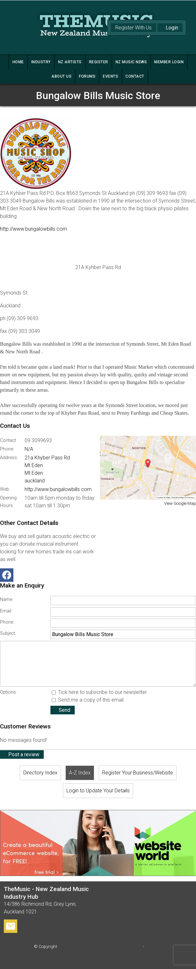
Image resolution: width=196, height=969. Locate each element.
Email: (6, 611)
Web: (5, 489)
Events (110, 76)
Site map (153, 946)
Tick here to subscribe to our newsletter (99, 692)
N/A (29, 449)
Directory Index (40, 773)
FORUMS (87, 76)
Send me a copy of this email (88, 700)
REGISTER (98, 62)
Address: (9, 457)
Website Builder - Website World (98, 959)
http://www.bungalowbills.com (33, 229)
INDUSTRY (41, 62)
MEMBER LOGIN (169, 62)
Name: (6, 599)
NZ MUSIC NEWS (131, 62)
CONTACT (134, 76)
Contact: (8, 440)
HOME (18, 62)
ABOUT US (61, 76)
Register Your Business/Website (137, 773)
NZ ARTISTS (70, 62)
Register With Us (133, 28)
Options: (8, 692)
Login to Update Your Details (98, 791)
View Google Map (180, 503)
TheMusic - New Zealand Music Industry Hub (100, 946)
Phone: (7, 449)
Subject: (8, 633)
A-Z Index (80, 773)
